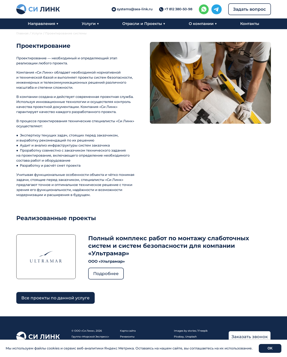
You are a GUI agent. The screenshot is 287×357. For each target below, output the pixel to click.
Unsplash (191, 336)
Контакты (249, 23)
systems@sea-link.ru (135, 9)
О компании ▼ (203, 23)
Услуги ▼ (90, 23)
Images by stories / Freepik (191, 330)
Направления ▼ (43, 23)
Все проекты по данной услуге (55, 297)
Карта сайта (128, 330)
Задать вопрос (249, 9)
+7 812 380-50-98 (178, 9)
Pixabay (179, 336)
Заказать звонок (249, 336)
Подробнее (106, 273)
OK (270, 348)
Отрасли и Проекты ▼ (143, 23)
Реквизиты (127, 336)
